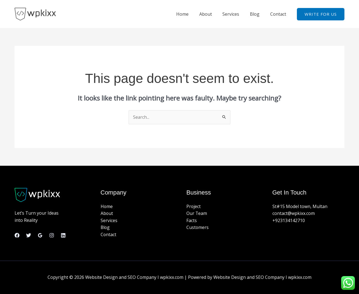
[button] (320, 14)
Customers (197, 228)
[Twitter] (28, 235)
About (212, 14)
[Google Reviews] (40, 235)
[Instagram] (51, 235)
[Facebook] (17, 235)
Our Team (196, 214)
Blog (257, 14)
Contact (279, 14)
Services (235, 14)
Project (193, 206)
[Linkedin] (63, 235)
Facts (191, 220)
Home (190, 14)
